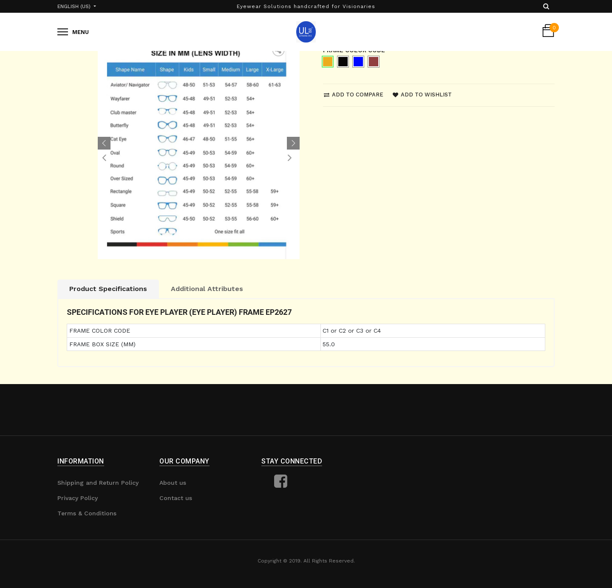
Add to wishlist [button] (422, 94)
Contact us (175, 498)
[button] (104, 143)
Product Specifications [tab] (108, 289)
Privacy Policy (77, 498)
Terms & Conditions (86, 513)
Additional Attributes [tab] (207, 289)
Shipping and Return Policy (98, 482)
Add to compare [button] (353, 94)
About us (172, 482)
